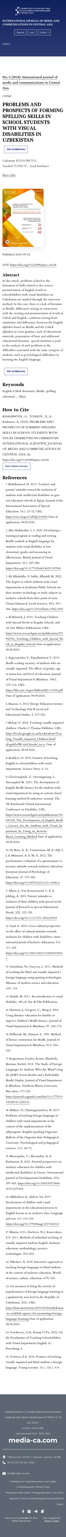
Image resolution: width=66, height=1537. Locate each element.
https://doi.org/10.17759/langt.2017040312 (32, 1224)
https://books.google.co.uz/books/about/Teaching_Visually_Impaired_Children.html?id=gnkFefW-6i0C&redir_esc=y (34, 739)
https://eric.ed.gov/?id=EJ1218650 (27, 517)
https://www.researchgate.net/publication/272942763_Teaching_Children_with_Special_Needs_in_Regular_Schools (34, 638)
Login (32, 32)
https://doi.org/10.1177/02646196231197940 (33, 568)
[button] (9, 175)
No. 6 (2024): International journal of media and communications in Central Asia (31, 82)
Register (20, 32)
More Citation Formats (16, 466)
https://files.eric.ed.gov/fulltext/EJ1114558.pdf (34, 690)
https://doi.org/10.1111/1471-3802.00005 (31, 918)
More (22, 396)
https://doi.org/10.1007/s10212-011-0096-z (33, 883)
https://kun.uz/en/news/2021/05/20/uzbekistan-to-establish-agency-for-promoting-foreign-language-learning (35, 1313)
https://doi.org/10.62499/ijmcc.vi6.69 (33, 265)
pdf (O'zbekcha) (16, 149)
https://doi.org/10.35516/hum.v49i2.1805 (37, 609)
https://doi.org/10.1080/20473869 (38, 1183)
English (45, 31)
